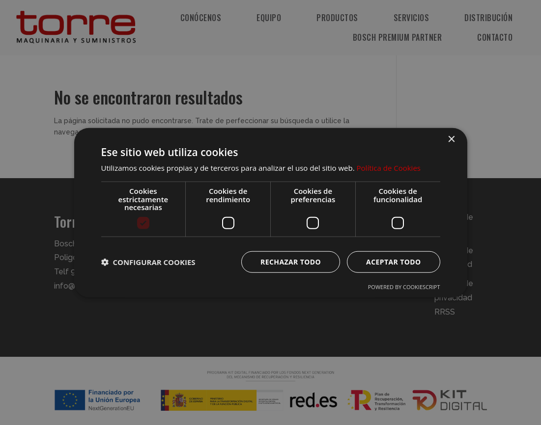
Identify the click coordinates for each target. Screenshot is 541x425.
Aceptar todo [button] (393, 261)
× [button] (451, 139)
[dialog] (270, 212)
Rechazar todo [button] (290, 261)
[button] (148, 261)
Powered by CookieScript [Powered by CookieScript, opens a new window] (404, 286)
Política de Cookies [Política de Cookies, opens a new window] (389, 168)
